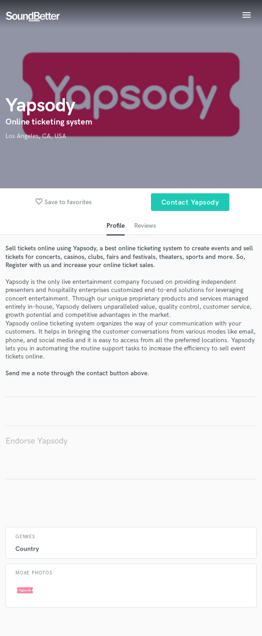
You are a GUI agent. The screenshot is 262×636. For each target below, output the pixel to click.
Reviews (145, 226)
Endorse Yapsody (36, 441)
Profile (116, 226)
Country (27, 549)
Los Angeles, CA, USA (35, 136)
